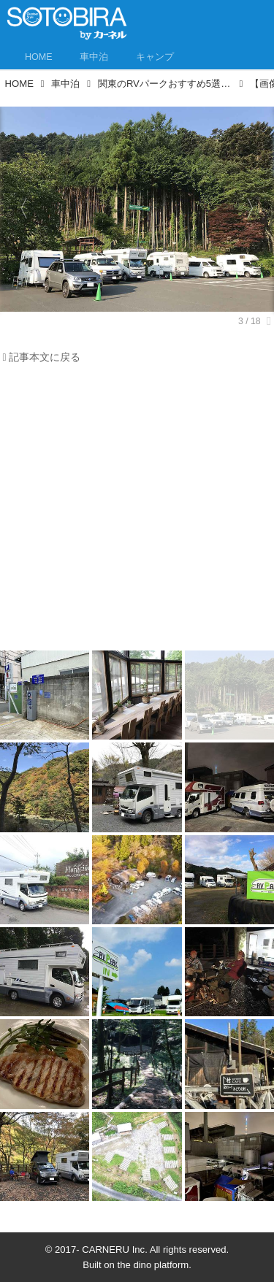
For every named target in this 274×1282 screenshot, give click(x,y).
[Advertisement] (137, 511)
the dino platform (153, 1264)
